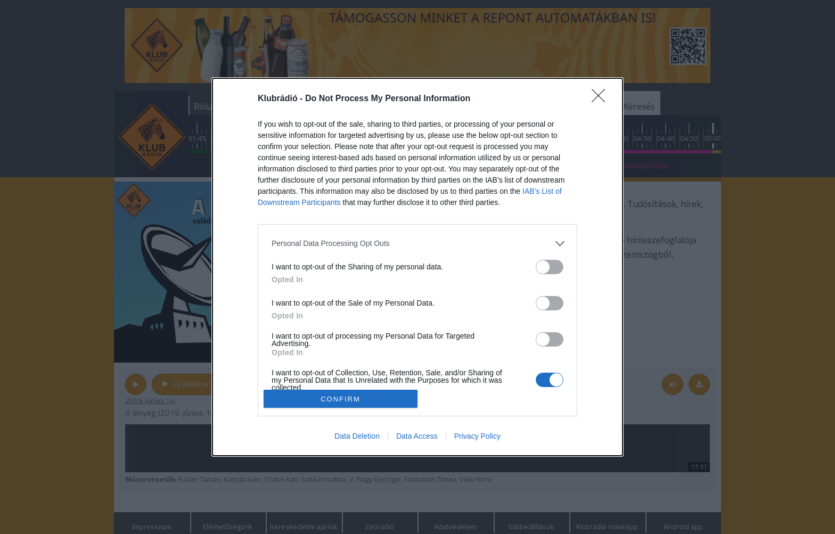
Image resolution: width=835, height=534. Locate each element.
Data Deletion (357, 436)
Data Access (417, 436)
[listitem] (417, 243)
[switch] (549, 267)
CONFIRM (341, 399)
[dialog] (417, 267)
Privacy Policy (477, 436)
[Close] (602, 99)
